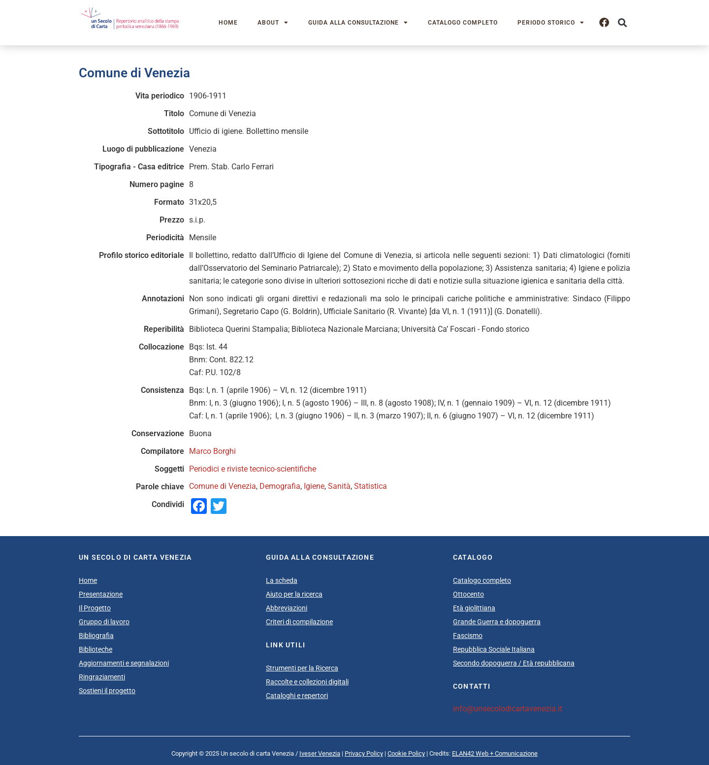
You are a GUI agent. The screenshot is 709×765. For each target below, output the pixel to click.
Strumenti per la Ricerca (302, 668)
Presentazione (101, 594)
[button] (622, 23)
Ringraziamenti (102, 677)
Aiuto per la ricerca (294, 594)
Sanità (339, 486)
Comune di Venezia (222, 486)
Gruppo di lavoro (104, 622)
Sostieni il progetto (107, 691)
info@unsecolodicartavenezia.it (507, 708)
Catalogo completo (463, 22)
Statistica (370, 486)
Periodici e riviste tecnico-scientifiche (252, 469)
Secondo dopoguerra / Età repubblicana (514, 663)
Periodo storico (550, 23)
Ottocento (468, 594)
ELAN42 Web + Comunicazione (495, 753)
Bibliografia (96, 635)
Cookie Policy (406, 753)
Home (228, 22)
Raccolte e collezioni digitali (307, 682)
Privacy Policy (364, 753)
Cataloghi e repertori (297, 696)
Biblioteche (95, 649)
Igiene (314, 486)
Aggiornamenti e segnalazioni (124, 663)
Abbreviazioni (286, 608)
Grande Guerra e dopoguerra (497, 622)
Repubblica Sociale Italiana (494, 649)
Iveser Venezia (319, 753)
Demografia (279, 486)
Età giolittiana (474, 608)
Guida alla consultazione (358, 23)
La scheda (281, 580)
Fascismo (468, 635)
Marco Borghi (212, 451)
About (273, 23)
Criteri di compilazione (299, 622)
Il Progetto (95, 608)
